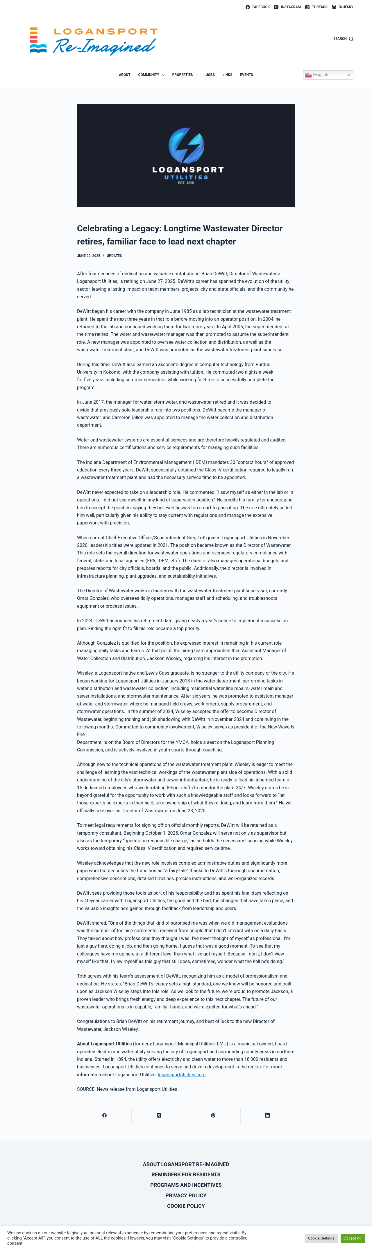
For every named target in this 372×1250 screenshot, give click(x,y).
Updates (114, 256)
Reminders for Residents (186, 1174)
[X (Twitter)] (159, 1115)
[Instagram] (287, 7)
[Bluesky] (342, 7)
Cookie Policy (186, 1206)
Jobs (210, 75)
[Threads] (316, 7)
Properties (186, 75)
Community (152, 75)
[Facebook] (258, 7)
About (124, 75)
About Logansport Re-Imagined (186, 1164)
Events (246, 75)
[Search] (343, 39)
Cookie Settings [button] (321, 1238)
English (316, 75)
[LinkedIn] (268, 1115)
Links (228, 75)
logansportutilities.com (181, 1074)
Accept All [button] (352, 1238)
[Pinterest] (213, 1115)
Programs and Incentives (185, 1185)
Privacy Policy (186, 1195)
